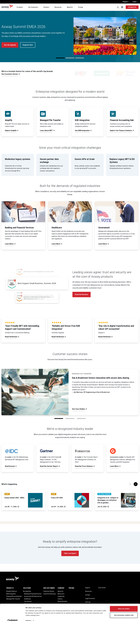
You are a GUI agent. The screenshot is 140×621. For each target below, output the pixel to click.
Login (135, 1)
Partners (46, 7)
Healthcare (27, 599)
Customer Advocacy (49, 594)
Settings (28, 617)
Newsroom (61, 594)
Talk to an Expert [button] (70, 553)
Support (125, 1)
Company (61, 588)
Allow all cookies (124, 605)
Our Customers (33, 7)
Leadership (61, 596)
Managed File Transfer (13, 599)
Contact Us (132, 7)
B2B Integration (11, 594)
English (122, 7)
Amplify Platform (11, 591)
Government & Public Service (33, 596)
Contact (87, 595)
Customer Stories (48, 591)
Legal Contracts (90, 598)
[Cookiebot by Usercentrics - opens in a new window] (12, 617)
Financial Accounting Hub (14, 596)
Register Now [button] (28, 45)
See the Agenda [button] (10, 45)
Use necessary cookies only (123, 611)
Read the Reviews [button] (81, 294)
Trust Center (102, 587)
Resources (58, 7)
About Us (70, 7)
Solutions (27, 588)
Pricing (80, 7)
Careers (60, 599)
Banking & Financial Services (32, 594)
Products (20, 7)
